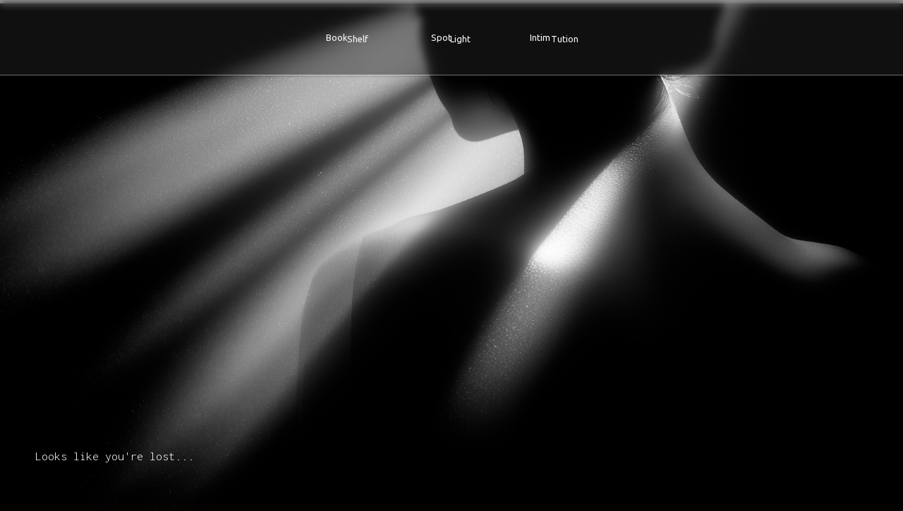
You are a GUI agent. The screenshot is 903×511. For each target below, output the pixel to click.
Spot (441, 37)
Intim (540, 37)
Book (337, 37)
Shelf (357, 39)
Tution (564, 39)
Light (460, 39)
